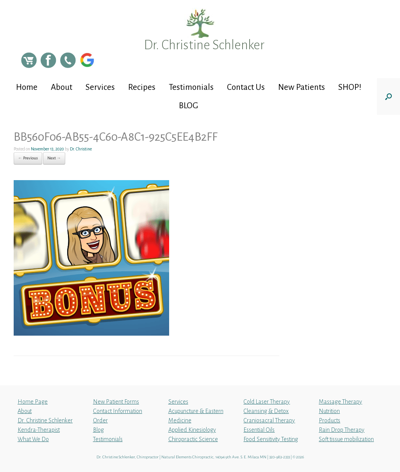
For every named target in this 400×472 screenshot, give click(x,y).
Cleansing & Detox (266, 411)
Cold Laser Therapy (266, 402)
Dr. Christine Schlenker (45, 420)
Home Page (33, 402)
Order (100, 420)
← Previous (28, 158)
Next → (54, 158)
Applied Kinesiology (192, 430)
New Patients (301, 87)
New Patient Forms (116, 402)
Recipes (141, 87)
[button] (388, 96)
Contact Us (246, 87)
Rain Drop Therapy (341, 430)
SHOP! (349, 87)
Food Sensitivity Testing (270, 439)
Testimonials (191, 87)
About (61, 87)
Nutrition (329, 411)
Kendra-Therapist (39, 430)
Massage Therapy (340, 402)
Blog (98, 430)
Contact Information (117, 411)
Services (100, 87)
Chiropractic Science (193, 439)
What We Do (33, 439)
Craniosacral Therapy (269, 420)
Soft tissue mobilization (346, 439)
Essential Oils (259, 430)
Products (329, 420)
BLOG (188, 105)
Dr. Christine (81, 149)
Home (27, 87)
